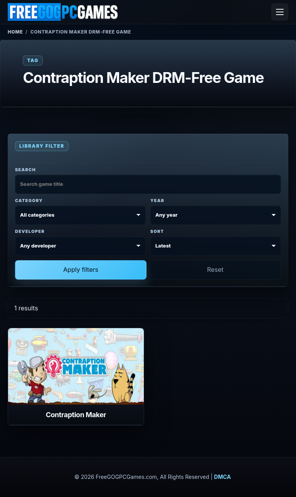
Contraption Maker (76, 415)
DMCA (222, 476)
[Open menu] (279, 11)
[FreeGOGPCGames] (63, 12)
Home (15, 32)
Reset (215, 269)
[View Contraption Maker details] (76, 366)
